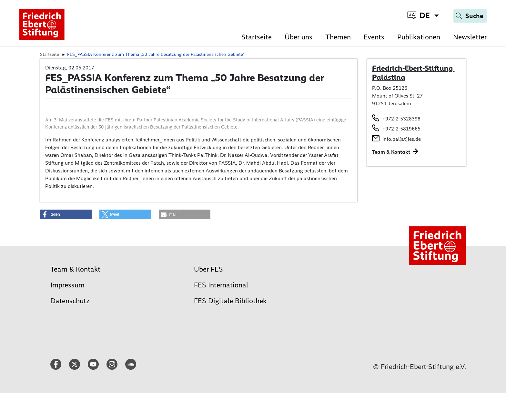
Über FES (208, 269)
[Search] (470, 16)
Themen (338, 37)
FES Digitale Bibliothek (230, 300)
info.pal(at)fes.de (401, 139)
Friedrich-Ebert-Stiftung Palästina (413, 73)
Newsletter (470, 37)
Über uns (298, 37)
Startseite (256, 37)
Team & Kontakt (391, 152)
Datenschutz (70, 300)
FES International (221, 285)
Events (374, 37)
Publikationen (418, 37)
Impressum (67, 285)
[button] (66, 214)
